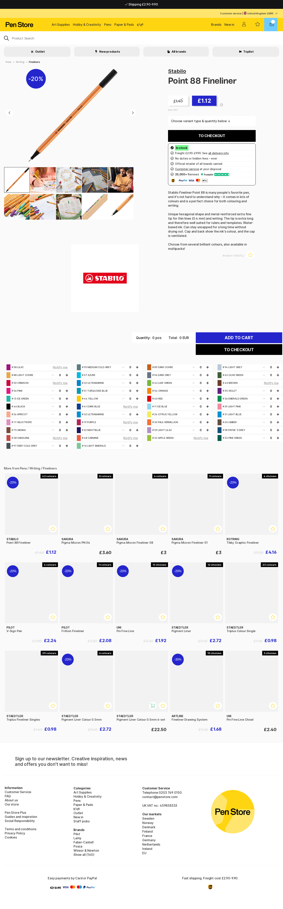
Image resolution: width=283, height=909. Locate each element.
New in (229, 25)
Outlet (40, 51)
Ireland (147, 849)
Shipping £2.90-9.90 (141, 4)
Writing (20, 61)
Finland (147, 831)
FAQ (8, 796)
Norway (147, 823)
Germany (149, 840)
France (147, 836)
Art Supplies (61, 25)
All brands (178, 51)
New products (109, 51)
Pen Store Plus (15, 813)
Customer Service (18, 792)
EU (144, 853)
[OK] (141, 38)
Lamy (77, 838)
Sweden (148, 818)
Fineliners (34, 61)
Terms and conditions (20, 829)
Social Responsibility (20, 821)
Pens (107, 25)
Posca (78, 846)
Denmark (148, 827)
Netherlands (151, 844)
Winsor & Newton (86, 850)
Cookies (11, 837)
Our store (12, 804)
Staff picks (82, 821)
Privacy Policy (15, 833)
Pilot (77, 834)
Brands (216, 25)
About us (11, 800)
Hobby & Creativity (87, 25)
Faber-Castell (84, 842)
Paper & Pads (124, 25)
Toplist (248, 51)
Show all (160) (84, 855)
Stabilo (177, 71)
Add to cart (239, 337)
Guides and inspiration (21, 817)
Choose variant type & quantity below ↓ (200, 121)
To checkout (211, 136)
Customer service (230, 13)
